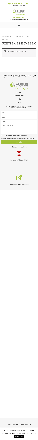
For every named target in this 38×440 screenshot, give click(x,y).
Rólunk (19, 92)
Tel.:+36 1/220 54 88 (19, 5)
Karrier (19, 102)
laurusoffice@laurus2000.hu (19, 19)
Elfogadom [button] (19, 436)
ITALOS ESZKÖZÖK (15, 36)
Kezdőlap (5, 36)
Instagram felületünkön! (19, 160)
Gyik (19, 99)
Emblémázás (19, 95)
